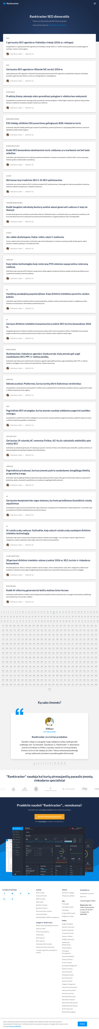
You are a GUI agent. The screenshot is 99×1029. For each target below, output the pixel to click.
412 (53, 680)
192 (73, 639)
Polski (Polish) (66, 948)
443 (76, 684)
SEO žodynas (40, 938)
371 (88, 671)
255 (26, 653)
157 (34, 634)
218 (76, 643)
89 (69, 621)
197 (92, 639)
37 (8, 616)
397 (92, 675)
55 (63, 616)
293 (76, 657)
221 (88, 643)
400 (7, 680)
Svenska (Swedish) (68, 956)
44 (29, 616)
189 (61, 639)
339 (61, 666)
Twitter (29, 893)
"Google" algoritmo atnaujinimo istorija (46, 951)
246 (88, 648)
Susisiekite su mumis (87, 893)
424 (3, 684)
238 (57, 648)
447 (92, 684)
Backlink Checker (41, 905)
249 (3, 653)
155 (26, 634)
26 (72, 612)
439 (61, 684)
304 (22, 662)
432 (34, 684)
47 (38, 616)
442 (73, 684)
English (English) (67, 924)
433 (38, 684)
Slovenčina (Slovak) (68, 999)
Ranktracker (11, 3)
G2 (12, 899)
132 (34, 630)
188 (57, 639)
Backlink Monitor (42, 908)
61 (82, 616)
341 (69, 666)
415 (65, 680)
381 (30, 675)
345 (84, 666)
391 (69, 675)
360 (45, 671)
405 (26, 680)
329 (22, 666)
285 (45, 657)
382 (34, 675)
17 (44, 612)
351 (11, 671)
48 (42, 616)
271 (88, 653)
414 (61, 680)
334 (42, 666)
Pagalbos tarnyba (68, 916)
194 (80, 639)
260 (45, 653)
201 (11, 643)
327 (15, 666)
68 (4, 621)
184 (42, 639)
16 (41, 612)
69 (8, 621)
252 (15, 653)
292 (73, 657)
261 (49, 653)
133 (38, 630)
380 (26, 675)
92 (79, 621)
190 (65, 639)
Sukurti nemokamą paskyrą (49, 817)
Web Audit (39, 902)
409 (42, 680)
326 (11, 666)
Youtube (12, 893)
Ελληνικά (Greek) (67, 975)
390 (65, 675)
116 (68, 625)
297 (92, 657)
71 (14, 621)
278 (18, 657)
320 (84, 662)
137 (53, 630)
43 (26, 616)
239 (61, 648)
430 (26, 684)
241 (69, 648)
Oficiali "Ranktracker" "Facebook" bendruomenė (21, 893)
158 (38, 634)
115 (64, 625)
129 (22, 630)
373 (96, 671)
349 (3, 671)
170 (84, 634)
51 (51, 616)
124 (3, 630)
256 (30, 653)
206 (30, 643)
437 (53, 684)
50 (48, 616)
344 (80, 666)
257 (34, 653)
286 (49, 657)
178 (18, 639)
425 (7, 684)
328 (18, 666)
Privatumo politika (68, 896)
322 (92, 662)
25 (69, 612)
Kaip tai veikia (40, 928)
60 (79, 616)
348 (96, 666)
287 (53, 657)
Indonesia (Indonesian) (69, 987)
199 (3, 643)
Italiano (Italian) (67, 936)
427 (15, 684)
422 (92, 680)
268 (76, 653)
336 (49, 666)
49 (45, 616)
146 (88, 630)
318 (76, 662)
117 (72, 625)
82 (48, 621)
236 (49, 648)
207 (34, 643)
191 (69, 639)
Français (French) (67, 933)
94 (85, 621)
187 (53, 639)
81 (45, 621)
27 (75, 612)
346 (88, 666)
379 (22, 675)
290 (65, 657)
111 (49, 625)
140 (65, 630)
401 (11, 680)
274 (3, 657)
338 (57, 666)
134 (42, 630)
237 (53, 648)
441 (69, 684)
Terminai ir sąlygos (68, 893)
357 (34, 671)
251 (11, 653)
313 (57, 662)
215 (65, 643)
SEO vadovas (40, 941)
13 (32, 612)
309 (42, 662)
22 (60, 612)
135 (45, 630)
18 (47, 612)
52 (54, 616)
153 (18, 634)
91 (76, 621)
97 (94, 621)
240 (65, 648)
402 (15, 680)
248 (96, 648)
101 (10, 625)
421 (88, 680)
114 (61, 625)
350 (7, 671)
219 (80, 643)
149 (3, 634)
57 (69, 616)
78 (35, 621)
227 (15, 648)
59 (76, 616)
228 (18, 648)
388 (57, 675)
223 (96, 643)
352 (15, 671)
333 (38, 666)
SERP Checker (40, 899)
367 (73, 671)
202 (15, 643)
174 (3, 639)
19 (50, 612)
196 (88, 639)
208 (38, 643)
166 (69, 634)
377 (15, 675)
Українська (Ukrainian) (70, 1006)
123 (95, 625)
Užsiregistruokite (67, 907)
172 (92, 634)
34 (97, 612)
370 (84, 671)
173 (96, 634)
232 (34, 648)
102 (14, 625)
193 (76, 639)
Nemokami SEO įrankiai (44, 944)
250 (7, 653)
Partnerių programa (42, 932)
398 (96, 675)
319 (80, 662)
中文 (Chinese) (67, 962)
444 (80, 684)
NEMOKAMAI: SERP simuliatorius (47, 917)
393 (76, 675)
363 (57, 671)
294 (80, 657)
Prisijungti (65, 904)
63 (88, 616)
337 (53, 666)
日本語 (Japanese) (68, 939)
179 (22, 639)
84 (54, 621)
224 (3, 648)
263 (57, 653)
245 (84, 648)
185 (45, 639)
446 (88, 684)
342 (73, 666)
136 (49, 630)
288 (57, 657)
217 (73, 643)
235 (45, 648)
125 (7, 630)
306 (30, 662)
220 (84, 643)
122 (91, 625)
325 (7, 666)
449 (49, 689)
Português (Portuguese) (66, 952)
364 (61, 671)
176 (11, 639)
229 (22, 648)
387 (53, 675)
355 (26, 671)
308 (38, 662)
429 (22, 684)
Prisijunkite (42, 821)
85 (57, 621)
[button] (95, 3)
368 (76, 671)
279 (22, 657)
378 (18, 675)
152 (15, 634)
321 (88, 662)
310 (45, 662)
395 (84, 675)
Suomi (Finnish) (67, 981)
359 (42, 671)
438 (57, 684)
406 (30, 680)
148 (96, 630)
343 (76, 666)
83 (51, 621)
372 (92, 671)
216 (69, 643)
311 (49, 662)
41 (20, 616)
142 (73, 630)
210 (45, 643)
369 (80, 671)
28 (78, 612)
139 (61, 630)
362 (53, 671)
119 (80, 625)
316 (69, 662)
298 (96, 657)
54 (60, 616)
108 (37, 625)
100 (6, 625)
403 (18, 680)
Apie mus (83, 896)
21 (57, 612)
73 (20, 621)
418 (76, 680)
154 (22, 634)
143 (76, 630)
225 (7, 648)
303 (18, 662)
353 (18, 671)
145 (84, 630)
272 (92, 653)
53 (57, 616)
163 (57, 634)
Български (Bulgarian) (69, 965)
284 (42, 657)
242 (73, 648)
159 (42, 634)
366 (69, 671)
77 (32, 621)
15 (38, 612)
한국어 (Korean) (67, 1009)
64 (91, 616)
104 (22, 625)
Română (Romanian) (69, 996)
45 (32, 616)
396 (88, 675)
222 (92, 643)
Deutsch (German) (68, 927)
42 (23, 616)
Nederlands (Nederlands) (66, 943)
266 (69, 653)
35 (1, 616)
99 (3, 625)
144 (80, 630)
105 (26, 625)
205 (26, 643)
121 (88, 625)
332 (34, 666)
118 (76, 625)
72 (17, 621)
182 (34, 639)
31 (88, 612)
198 (96, 639)
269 (80, 653)
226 (11, 648)
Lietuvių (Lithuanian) (69, 990)
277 (15, 657)
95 (88, 621)
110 (45, 625)
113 (57, 625)
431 (30, 684)
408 (38, 680)
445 (84, 684)
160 (45, 634)
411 (49, 680)
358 (38, 671)
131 (30, 630)
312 (53, 662)
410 (45, 680)
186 (49, 639)
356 (30, 671)
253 (18, 653)
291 (69, 657)
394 (80, 675)
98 (97, 621)
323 (96, 662)
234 (42, 648)
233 (38, 648)
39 (14, 616)
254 (22, 653)
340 (65, 666)
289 (61, 657)
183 (38, 639)
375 (7, 675)
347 (92, 666)
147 (92, 630)
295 (84, 657)
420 (84, 680)
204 (22, 643)
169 (80, 634)
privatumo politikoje (14, 1026)
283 (38, 657)
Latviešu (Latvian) (68, 993)
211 (49, 643)
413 (57, 680)
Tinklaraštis (40, 935)
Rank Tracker (40, 893)
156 (30, 634)
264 (61, 653)
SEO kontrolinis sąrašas (44, 911)
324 (3, 666)
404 (22, 680)
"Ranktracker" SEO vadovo (57, 25)
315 (65, 662)
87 (63, 621)
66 (97, 616)
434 (42, 684)
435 (45, 684)
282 (34, 657)
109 (41, 625)
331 (30, 666)
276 (11, 657)
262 (53, 653)
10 (23, 612)
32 (91, 612)
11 (26, 612)
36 (4, 616)
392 (73, 675)
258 (38, 653)
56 (66, 616)
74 (23, 621)
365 (65, 671)
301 (11, 662)
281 (30, 657)
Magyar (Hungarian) (68, 984)
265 (65, 653)
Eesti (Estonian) (67, 978)
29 (81, 612)
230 (26, 648)
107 (33, 625)
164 (61, 634)
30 (84, 612)
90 (72, 621)
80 (42, 621)
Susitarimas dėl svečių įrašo (45, 947)
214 (61, 643)
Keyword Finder (41, 896)
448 (96, 684)
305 (26, 662)
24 (66, 612)
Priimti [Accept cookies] (82, 1024)
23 (63, 612)
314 (61, 662)
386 (49, 675)
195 (84, 639)
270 (84, 653)
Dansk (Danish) (67, 972)
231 (30, 648)
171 (88, 634)
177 (15, 639)
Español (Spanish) (68, 930)
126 (11, 630)
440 (65, 684)
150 (7, 634)
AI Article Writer (41, 914)
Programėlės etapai (68, 913)
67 (1, 621)
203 (18, 643)
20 (54, 612)
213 (57, 643)
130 (26, 630)
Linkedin (4, 899)
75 (26, 621)
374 (3, 675)
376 (11, 675)
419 (80, 680)
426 (11, 684)
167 (73, 634)
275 (7, 657)
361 (49, 671)
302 (15, 662)
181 (30, 639)
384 (42, 675)
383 (38, 675)
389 (61, 675)
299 (3, 662)
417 (73, 680)
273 (96, 653)
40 (17, 616)
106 (30, 625)
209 (42, 643)
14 (35, 612)
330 (26, 666)
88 (66, 621)
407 (34, 680)
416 (69, 680)
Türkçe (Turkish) (67, 959)
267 (73, 653)
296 (88, 657)
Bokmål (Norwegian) (69, 1012)
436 (49, 684)
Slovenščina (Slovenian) (70, 1003)
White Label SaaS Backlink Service (47, 925)
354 (22, 671)
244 (80, 648)
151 (11, 634)
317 (73, 662)
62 (85, 616)
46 (35, 616)
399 (3, 680)
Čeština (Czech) (67, 969)
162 (53, 634)
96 (91, 621)
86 (60, 621)
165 (65, 634)
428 (18, 684)
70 (11, 621)
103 (18, 625)
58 (72, 616)
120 (84, 625)
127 (15, 630)
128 (18, 630)
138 (57, 630)
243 (76, 648)
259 (42, 653)
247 (92, 648)
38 (11, 616)
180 (26, 639)
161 (49, 634)
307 (34, 662)
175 (7, 639)
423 (96, 680)
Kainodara (65, 910)
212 (53, 643)
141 (69, 630)
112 (53, 625)
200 (7, 643)
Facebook (4, 893)
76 (29, 621)
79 (38, 621)
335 (45, 666)
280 (26, 657)
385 (45, 675)
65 (94, 616)
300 (7, 662)
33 (94, 612)
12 (29, 612)
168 (76, 634)
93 (82, 621)
